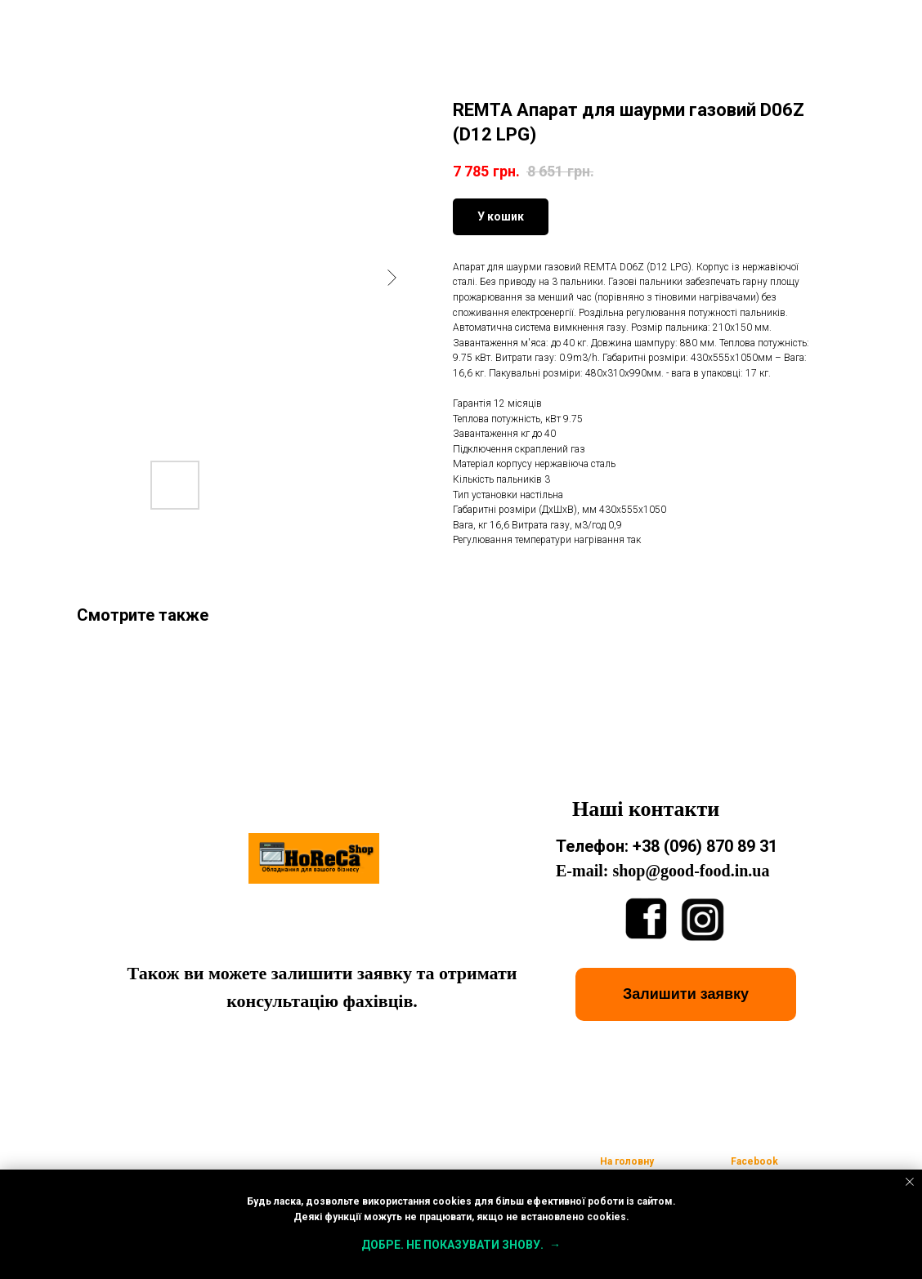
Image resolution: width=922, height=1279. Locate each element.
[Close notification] (910, 1182)
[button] (685, 994)
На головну (627, 1161)
